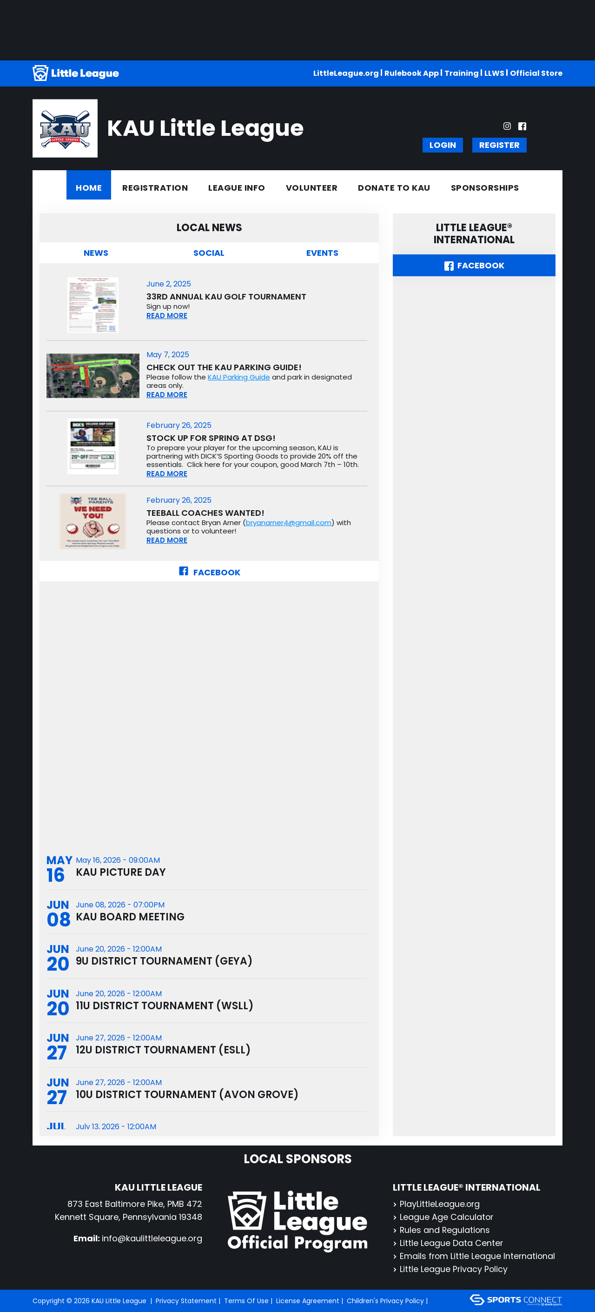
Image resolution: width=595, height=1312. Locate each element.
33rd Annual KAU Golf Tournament (226, 296)
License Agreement (307, 1300)
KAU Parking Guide (239, 377)
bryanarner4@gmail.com (288, 522)
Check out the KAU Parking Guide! (224, 367)
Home (89, 187)
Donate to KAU (394, 187)
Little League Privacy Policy (451, 1269)
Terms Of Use (246, 1300)
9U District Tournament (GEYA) (164, 962)
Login (443, 145)
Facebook (209, 572)
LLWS (494, 73)
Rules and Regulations (442, 1230)
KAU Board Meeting (130, 917)
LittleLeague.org (346, 73)
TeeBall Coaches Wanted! (205, 513)
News (96, 253)
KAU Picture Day (121, 873)
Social (209, 253)
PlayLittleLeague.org (437, 1204)
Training (461, 73)
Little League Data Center (448, 1243)
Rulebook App (411, 73)
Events (322, 253)
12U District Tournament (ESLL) (163, 1051)
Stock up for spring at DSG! (211, 438)
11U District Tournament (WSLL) (165, 1006)
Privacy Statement (186, 1300)
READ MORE (166, 315)
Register (499, 145)
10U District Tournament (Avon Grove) (187, 1096)
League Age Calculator (443, 1217)
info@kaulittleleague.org (152, 1238)
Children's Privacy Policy (385, 1300)
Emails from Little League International (475, 1256)
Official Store (536, 73)
